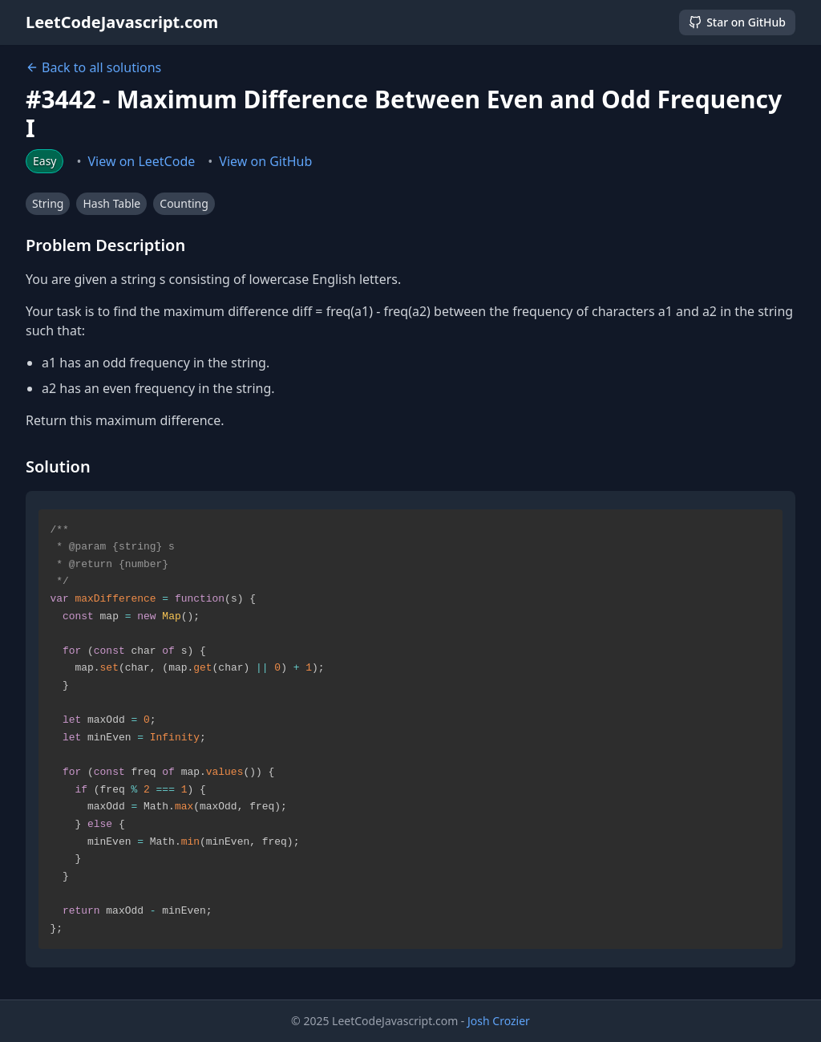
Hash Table (111, 203)
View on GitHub (265, 161)
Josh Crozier (498, 1020)
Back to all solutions (93, 67)
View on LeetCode (142, 161)
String (47, 203)
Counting (184, 203)
